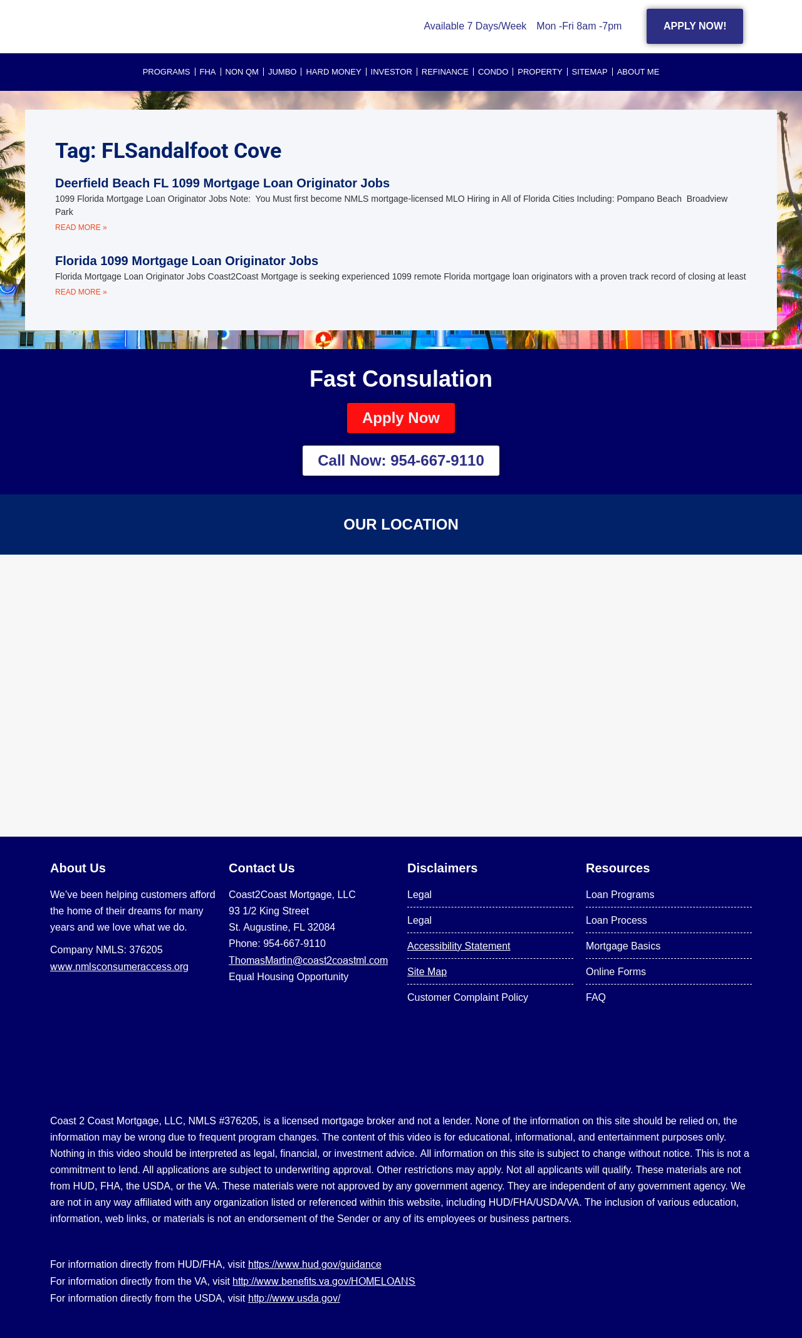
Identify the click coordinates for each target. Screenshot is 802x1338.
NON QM (242, 71)
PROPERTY (540, 71)
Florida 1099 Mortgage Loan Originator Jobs (186, 261)
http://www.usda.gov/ (294, 1298)
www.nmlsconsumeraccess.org (119, 966)
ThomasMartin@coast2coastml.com (308, 960)
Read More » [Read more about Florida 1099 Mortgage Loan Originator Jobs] (81, 292)
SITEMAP (590, 71)
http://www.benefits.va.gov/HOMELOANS (323, 1281)
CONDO (493, 71)
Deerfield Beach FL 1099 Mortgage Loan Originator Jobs (222, 183)
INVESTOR (391, 71)
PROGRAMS (166, 71)
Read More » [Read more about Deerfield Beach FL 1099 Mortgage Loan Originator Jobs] (81, 227)
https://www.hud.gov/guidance (315, 1264)
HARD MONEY (333, 71)
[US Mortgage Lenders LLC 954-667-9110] (401, 696)
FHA (208, 71)
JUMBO (282, 71)
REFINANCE (445, 71)
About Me (638, 71)
